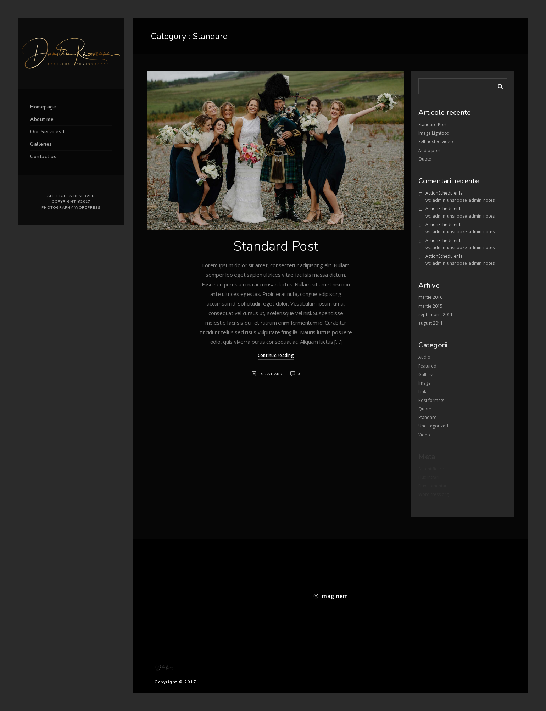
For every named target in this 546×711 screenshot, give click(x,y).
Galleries (41, 144)
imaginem (331, 596)
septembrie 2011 (435, 315)
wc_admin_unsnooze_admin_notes (460, 200)
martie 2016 (430, 297)
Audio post (429, 150)
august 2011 (430, 323)
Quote (424, 159)
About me (42, 119)
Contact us (43, 156)
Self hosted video (435, 142)
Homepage (43, 106)
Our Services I (47, 131)
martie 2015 (430, 306)
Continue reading (276, 355)
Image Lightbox (433, 133)
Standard (272, 373)
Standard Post (275, 246)
